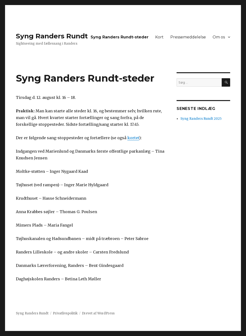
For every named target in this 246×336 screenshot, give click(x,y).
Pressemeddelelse (188, 37)
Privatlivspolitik (65, 313)
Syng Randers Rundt (52, 36)
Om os (219, 37)
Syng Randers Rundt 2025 (200, 119)
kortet (133, 137)
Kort (159, 37)
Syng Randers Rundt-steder (119, 37)
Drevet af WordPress (98, 313)
